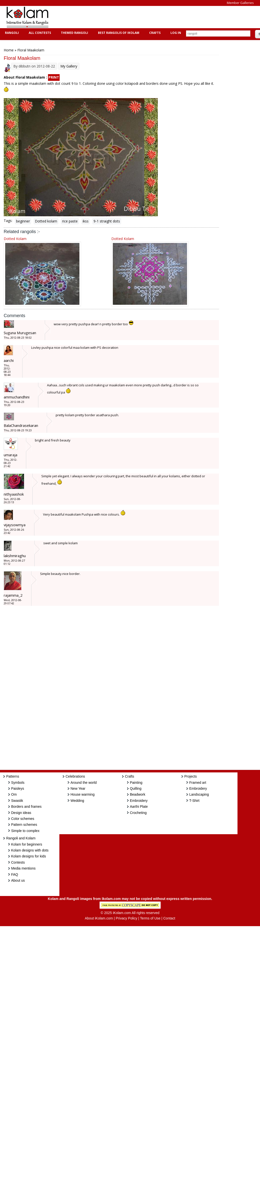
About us (18, 880)
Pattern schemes (24, 825)
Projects (190, 776)
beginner (23, 221)
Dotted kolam (46, 221)
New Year (78, 788)
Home (9, 50)
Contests (18, 862)
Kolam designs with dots (29, 850)
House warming (83, 794)
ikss (86, 221)
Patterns (12, 776)
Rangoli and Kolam (20, 838)
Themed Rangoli (74, 33)
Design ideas (21, 813)
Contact (169, 918)
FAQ (14, 874)
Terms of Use (150, 918)
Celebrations (75, 776)
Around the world (84, 783)
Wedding (77, 801)
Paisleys (17, 788)
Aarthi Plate (139, 806)
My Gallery (68, 66)
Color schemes (22, 819)
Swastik (17, 801)
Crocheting (138, 813)
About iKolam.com (99, 918)
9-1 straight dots (107, 221)
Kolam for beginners (26, 844)
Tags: (8, 220)
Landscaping (199, 794)
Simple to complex (25, 831)
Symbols (17, 783)
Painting (136, 783)
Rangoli (11, 33)
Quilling (136, 788)
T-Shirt (194, 801)
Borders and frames (26, 806)
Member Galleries (240, 2)
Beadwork (137, 794)
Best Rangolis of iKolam (118, 33)
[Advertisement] (144, 17)
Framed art (197, 783)
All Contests (39, 33)
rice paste (70, 221)
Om (14, 794)
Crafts (154, 33)
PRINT (53, 77)
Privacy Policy (126, 918)
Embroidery (139, 801)
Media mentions (23, 868)
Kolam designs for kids (28, 856)
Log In (175, 33)
